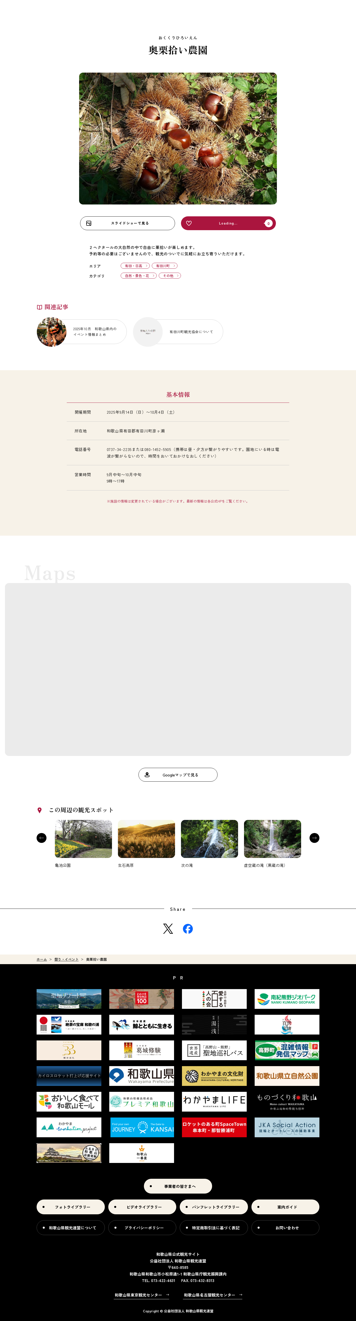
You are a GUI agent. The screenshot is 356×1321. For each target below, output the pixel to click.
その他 (168, 275)
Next (314, 838)
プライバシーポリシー (144, 1228)
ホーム (42, 959)
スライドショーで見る (130, 223)
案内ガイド (287, 1207)
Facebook (188, 929)
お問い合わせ (287, 1228)
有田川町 (163, 265)
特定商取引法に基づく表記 (216, 1228)
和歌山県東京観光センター (138, 1295)
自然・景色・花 (137, 275)
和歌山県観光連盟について (72, 1228)
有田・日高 (133, 265)
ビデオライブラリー (144, 1207)
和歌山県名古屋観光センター (209, 1295)
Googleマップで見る (181, 775)
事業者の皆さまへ (180, 1186)
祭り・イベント (66, 959)
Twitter (168, 929)
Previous (41, 838)
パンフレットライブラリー (216, 1207)
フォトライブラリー (72, 1207)
